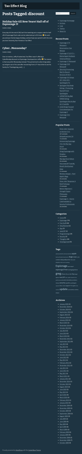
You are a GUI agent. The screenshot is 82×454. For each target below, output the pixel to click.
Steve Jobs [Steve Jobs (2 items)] (62, 285)
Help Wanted (64, 226)
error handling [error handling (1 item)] (66, 262)
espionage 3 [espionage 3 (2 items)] (70, 266)
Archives (62, 23)
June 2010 (63, 389)
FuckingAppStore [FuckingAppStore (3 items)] (73, 270)
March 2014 (63, 336)
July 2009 (63, 419)
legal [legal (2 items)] (76, 274)
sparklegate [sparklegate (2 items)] (73, 283)
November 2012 (65, 352)
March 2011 (63, 376)
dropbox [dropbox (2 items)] (58, 262)
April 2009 (63, 427)
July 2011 (63, 368)
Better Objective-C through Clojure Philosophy (66, 191)
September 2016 (65, 312)
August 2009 (64, 416)
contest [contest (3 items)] (58, 260)
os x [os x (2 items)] (76, 277)
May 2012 (63, 360)
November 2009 (65, 408)
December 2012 (65, 349)
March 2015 (63, 323)
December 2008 (65, 437)
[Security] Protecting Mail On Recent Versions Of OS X (67, 72)
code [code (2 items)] (78, 257)
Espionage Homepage (67, 21)
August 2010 (64, 387)
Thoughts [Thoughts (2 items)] (73, 285)
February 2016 (64, 317)
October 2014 (64, 328)
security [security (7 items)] (62, 283)
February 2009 (64, 432)
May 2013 (63, 347)
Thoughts (63, 239)
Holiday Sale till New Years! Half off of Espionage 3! (25, 23)
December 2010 (65, 381)
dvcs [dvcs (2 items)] (62, 262)
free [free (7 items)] (65, 270)
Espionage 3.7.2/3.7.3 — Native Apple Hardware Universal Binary (67, 56)
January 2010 (64, 403)
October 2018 (64, 309)
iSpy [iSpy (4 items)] (73, 274)
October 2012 (64, 355)
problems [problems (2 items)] (74, 280)
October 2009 (64, 411)
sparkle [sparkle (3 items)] (68, 283)
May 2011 (63, 373)
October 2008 (64, 443)
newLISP (62, 231)
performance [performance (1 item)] (58, 280)
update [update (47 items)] (63, 289)
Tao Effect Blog (15, 6)
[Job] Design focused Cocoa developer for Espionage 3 (67, 109)
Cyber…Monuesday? (14, 48)
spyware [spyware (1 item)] (57, 285)
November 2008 (65, 440)
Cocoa (62, 218)
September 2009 (65, 413)
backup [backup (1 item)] (57, 257)
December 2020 (65, 307)
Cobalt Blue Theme (34, 450)
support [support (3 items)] (68, 286)
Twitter (62, 29)
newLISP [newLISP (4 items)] (62, 277)
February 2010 (64, 400)
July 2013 (63, 344)
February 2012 (64, 363)
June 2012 (63, 357)
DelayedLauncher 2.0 (66, 136)
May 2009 (63, 424)
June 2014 (63, 333)
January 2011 (64, 379)
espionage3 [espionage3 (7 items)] (60, 270)
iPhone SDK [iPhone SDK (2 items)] (69, 274)
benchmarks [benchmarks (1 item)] (66, 257)
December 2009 (65, 405)
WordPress (19, 450)
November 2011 (65, 365)
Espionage (63, 220)
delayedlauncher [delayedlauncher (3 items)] (65, 260)
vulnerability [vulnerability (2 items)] (71, 289)
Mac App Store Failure (67, 159)
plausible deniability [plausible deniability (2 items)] (66, 280)
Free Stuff (63, 223)
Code (61, 26)
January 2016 (64, 320)
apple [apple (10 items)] (74, 253)
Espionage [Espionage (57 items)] (61, 266)
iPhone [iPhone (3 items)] (63, 274)
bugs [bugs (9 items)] (71, 257)
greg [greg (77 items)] (58, 273)
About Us (63, 31)
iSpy (61, 228)
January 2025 (64, 304)
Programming (64, 234)
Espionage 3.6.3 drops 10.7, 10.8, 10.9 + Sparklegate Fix (67, 80)
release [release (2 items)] (57, 283)
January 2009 (64, 435)
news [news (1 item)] (66, 277)
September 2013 (65, 341)
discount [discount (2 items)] (73, 259)
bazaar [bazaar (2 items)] (61, 257)
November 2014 (65, 325)
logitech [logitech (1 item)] (57, 277)
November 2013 (65, 339)
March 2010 (63, 397)
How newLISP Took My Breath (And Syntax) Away (67, 166)
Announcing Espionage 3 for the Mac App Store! (67, 143)
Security (62, 236)
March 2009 (63, 429)
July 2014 (63, 331)
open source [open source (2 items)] (71, 277)
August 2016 (64, 315)
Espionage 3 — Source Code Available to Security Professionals (67, 201)
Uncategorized (65, 242)
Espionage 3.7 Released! (68, 61)
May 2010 (63, 392)
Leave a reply (6, 28)
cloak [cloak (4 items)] (75, 257)
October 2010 (64, 384)
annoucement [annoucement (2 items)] (59, 254)
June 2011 (63, 371)
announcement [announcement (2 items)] (67, 254)
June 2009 (63, 421)
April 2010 (63, 395)
